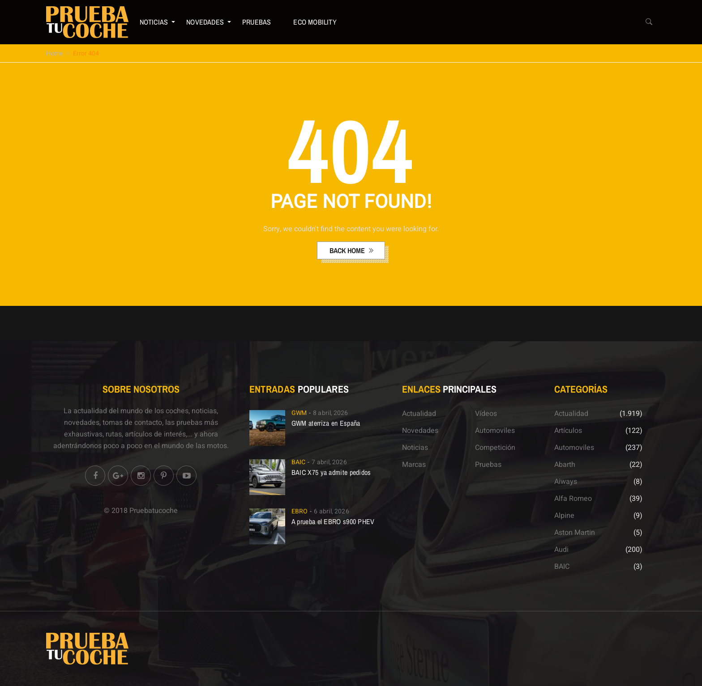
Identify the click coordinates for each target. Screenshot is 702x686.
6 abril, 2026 (331, 511)
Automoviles (495, 430)
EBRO (299, 511)
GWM (299, 413)
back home (348, 250)
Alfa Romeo (573, 498)
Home (54, 53)
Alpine (564, 515)
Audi (561, 549)
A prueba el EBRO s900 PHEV (333, 521)
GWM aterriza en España (325, 423)
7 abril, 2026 (329, 462)
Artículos (568, 430)
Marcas (414, 464)
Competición (495, 447)
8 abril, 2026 (330, 413)
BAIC (298, 462)
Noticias (154, 22)
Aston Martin (574, 532)
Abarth (564, 464)
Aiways (565, 481)
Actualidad (419, 413)
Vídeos (486, 413)
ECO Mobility (314, 22)
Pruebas (256, 22)
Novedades (205, 22)
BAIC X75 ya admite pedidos (331, 472)
